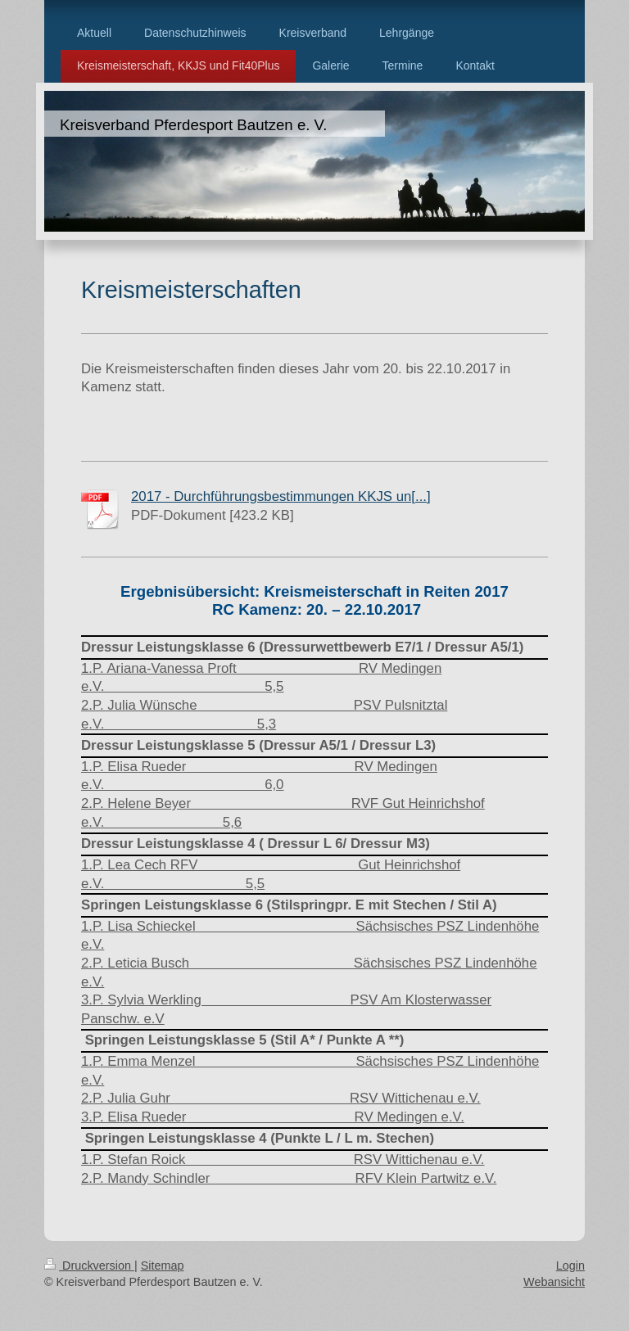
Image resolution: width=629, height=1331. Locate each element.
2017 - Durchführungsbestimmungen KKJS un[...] (281, 496)
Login (570, 1265)
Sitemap (162, 1265)
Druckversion (89, 1265)
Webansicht (554, 1281)
